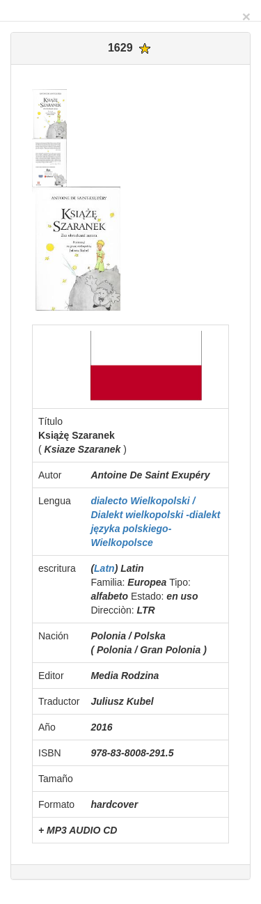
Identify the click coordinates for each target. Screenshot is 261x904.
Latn (104, 568)
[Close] (246, 16)
